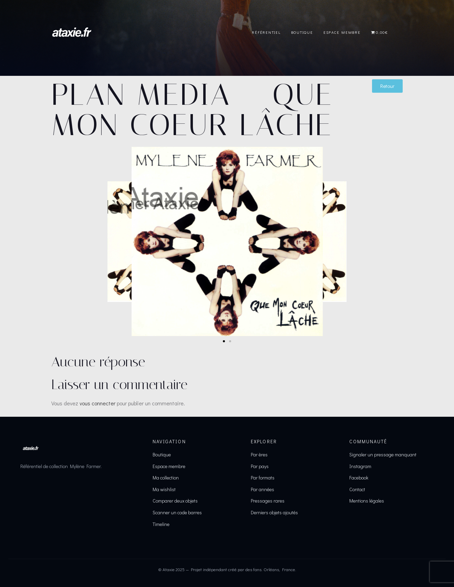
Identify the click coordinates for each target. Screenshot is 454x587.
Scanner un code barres (177, 512)
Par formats (263, 477)
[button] (224, 341)
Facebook (358, 477)
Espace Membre (342, 32)
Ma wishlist (164, 489)
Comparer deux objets (175, 500)
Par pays (260, 466)
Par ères (259, 454)
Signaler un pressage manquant (382, 454)
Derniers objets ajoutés (274, 512)
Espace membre (169, 466)
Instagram (360, 466)
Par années (262, 489)
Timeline (161, 524)
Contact (357, 489)
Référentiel (266, 32)
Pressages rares (268, 500)
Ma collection (166, 477)
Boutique (302, 32)
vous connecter (97, 403)
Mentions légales (366, 500)
